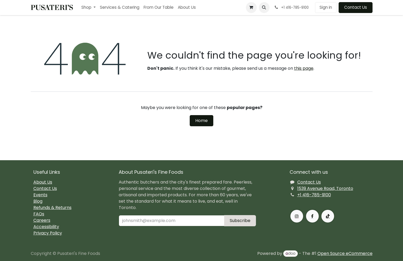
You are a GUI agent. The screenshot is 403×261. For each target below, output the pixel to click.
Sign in (326, 7)
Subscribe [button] (240, 221)
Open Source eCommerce (345, 253)
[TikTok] (327, 216)
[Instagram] (296, 216)
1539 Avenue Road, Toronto (325, 188)
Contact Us (355, 7)
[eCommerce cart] (251, 7)
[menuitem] (88, 7)
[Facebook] (312, 216)
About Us (42, 182)
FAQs (38, 214)
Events (40, 195)
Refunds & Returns (52, 208)
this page (303, 68)
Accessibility (46, 227)
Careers (41, 220)
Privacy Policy (47, 233)
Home (201, 121)
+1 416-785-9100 (314, 195)
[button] (264, 7)
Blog (37, 201)
